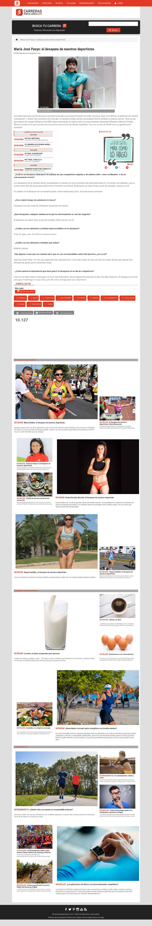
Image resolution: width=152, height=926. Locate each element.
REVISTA (59, 22)
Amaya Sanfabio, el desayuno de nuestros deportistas (45, 579)
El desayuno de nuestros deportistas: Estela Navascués (113, 430)
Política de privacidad (56, 924)
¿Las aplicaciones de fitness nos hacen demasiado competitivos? (92, 891)
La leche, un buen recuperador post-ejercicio (42, 660)
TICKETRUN (47, 22)
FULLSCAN (71, 22)
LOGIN (118, 22)
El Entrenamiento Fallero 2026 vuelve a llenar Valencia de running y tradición (34, 858)
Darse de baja (98, 924)
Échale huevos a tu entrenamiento (121, 661)
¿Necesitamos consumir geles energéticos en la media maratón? (91, 735)
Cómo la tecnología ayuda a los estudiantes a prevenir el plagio (116, 818)
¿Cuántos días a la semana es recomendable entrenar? (51, 816)
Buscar (113, 37)
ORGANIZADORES (86, 22)
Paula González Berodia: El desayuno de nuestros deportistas (89, 504)
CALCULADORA (104, 22)
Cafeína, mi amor (115, 626)
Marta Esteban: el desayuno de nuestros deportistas (44, 429)
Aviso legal (87, 924)
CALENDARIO (32, 22)
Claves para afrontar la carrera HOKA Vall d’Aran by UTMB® (33, 893)
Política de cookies (74, 924)
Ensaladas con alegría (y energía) (38, 734)
